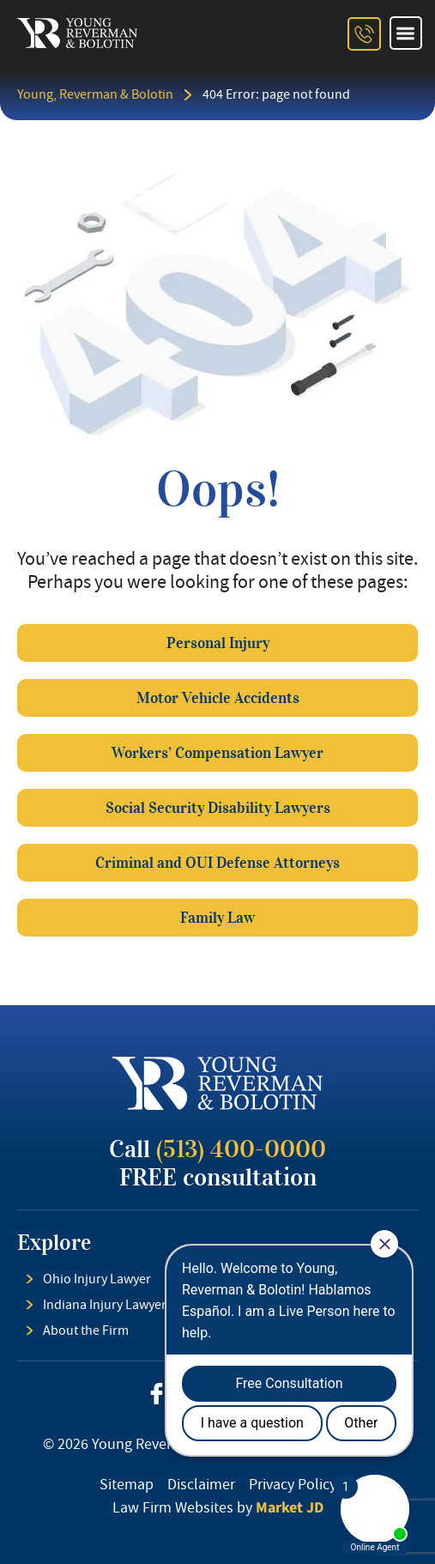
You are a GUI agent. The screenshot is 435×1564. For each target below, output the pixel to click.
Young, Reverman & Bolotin (95, 94)
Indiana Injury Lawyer (104, 1304)
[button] (406, 33)
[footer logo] (217, 1083)
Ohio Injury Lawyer (97, 1279)
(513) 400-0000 (241, 1149)
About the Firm (86, 1330)
